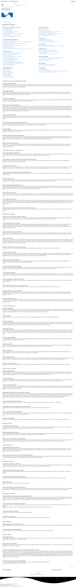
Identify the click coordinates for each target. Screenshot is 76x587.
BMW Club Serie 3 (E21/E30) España (40, 574)
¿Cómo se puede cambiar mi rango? (9, 47)
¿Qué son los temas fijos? (7, 74)
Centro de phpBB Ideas (54, 544)
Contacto (38, 573)
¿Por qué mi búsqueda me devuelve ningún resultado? (48, 50)
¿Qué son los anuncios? (7, 73)
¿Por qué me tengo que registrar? (8, 28)
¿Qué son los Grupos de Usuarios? (44, 30)
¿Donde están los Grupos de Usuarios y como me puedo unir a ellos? (50, 31)
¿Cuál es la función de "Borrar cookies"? (9, 36)
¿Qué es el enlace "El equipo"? (44, 35)
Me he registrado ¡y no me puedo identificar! (10, 31)
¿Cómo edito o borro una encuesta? (8, 57)
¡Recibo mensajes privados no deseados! (45, 40)
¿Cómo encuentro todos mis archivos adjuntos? (47, 65)
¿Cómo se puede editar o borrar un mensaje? (10, 53)
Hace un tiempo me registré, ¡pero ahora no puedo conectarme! (13, 33)
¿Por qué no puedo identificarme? (8, 32)
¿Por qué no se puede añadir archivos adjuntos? (11, 59)
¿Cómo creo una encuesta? (7, 55)
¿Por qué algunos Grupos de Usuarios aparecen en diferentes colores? (50, 33)
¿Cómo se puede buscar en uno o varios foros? (46, 49)
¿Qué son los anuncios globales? (8, 72)
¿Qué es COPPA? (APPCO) (7, 29)
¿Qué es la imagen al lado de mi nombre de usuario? (11, 45)
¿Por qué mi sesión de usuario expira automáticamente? (12, 35)
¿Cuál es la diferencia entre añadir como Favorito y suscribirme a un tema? (51, 57)
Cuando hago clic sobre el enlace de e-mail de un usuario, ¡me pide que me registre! (17, 48)
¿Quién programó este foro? (43, 68)
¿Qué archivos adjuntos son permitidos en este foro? (47, 64)
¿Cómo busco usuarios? (43, 52)
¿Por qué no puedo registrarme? (8, 30)
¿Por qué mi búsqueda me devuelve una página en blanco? (49, 51)
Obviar (15, 3)
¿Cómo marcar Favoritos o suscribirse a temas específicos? (49, 58)
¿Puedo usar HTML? (6, 69)
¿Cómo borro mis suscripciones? (44, 60)
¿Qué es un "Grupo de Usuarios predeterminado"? (47, 34)
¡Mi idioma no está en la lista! (7, 44)
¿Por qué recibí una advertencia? (8, 60)
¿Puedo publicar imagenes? (7, 71)
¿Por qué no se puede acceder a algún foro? (10, 58)
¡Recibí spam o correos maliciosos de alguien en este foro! (48, 41)
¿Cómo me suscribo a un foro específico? (46, 59)
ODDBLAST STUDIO (20, 586)
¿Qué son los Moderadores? (43, 29)
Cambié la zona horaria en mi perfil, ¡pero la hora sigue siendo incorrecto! (15, 43)
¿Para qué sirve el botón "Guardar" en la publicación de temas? (13, 62)
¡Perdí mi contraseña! (6, 34)
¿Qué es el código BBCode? (7, 68)
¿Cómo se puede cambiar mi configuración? (10, 40)
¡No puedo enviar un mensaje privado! (45, 39)
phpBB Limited (45, 538)
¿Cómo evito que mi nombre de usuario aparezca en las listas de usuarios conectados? (17, 41)
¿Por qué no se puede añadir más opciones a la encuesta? (12, 56)
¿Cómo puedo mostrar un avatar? (8, 46)
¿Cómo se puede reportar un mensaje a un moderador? (12, 61)
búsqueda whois (20, 552)
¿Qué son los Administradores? (44, 28)
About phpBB (17, 539)
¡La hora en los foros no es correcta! (9, 42)
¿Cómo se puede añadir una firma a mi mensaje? (11, 54)
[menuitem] (8, 1)
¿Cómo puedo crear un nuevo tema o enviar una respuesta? (13, 52)
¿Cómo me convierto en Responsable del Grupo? (47, 32)
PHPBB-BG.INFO (8, 586)
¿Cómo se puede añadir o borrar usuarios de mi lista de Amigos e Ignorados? (52, 46)
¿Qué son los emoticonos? (7, 70)
